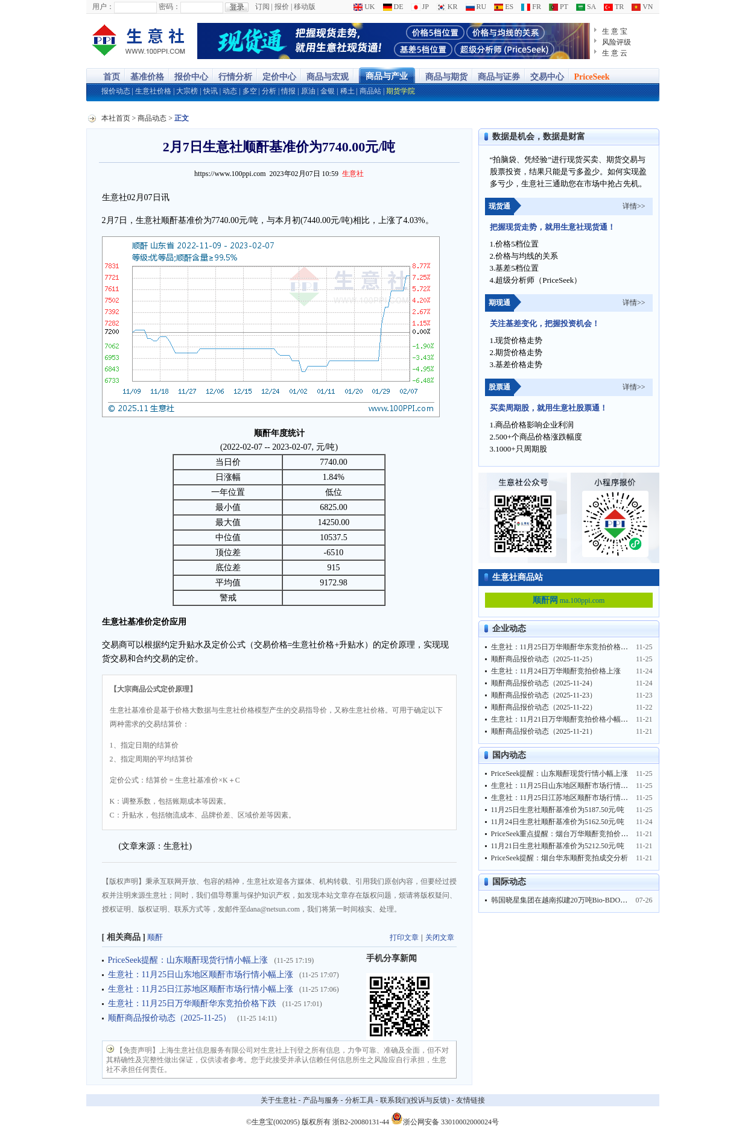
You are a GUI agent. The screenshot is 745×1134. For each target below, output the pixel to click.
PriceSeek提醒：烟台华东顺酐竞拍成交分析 (560, 858)
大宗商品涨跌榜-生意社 (139, 41)
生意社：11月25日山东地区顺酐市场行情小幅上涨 (200, 974)
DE (393, 6)
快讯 (210, 91)
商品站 (370, 91)
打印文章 (404, 937)
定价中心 (279, 76)
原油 (308, 91)
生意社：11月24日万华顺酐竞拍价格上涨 (556, 671)
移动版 (304, 6)
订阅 (262, 6)
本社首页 (115, 118)
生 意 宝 (615, 31)
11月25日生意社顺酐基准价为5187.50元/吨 (558, 809)
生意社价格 (153, 91)
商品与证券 (499, 76)
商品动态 (152, 118)
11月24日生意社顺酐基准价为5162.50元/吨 (558, 821)
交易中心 (547, 76)
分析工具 (359, 1100)
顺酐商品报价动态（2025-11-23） (544, 695)
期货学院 (400, 91)
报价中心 (191, 76)
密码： (169, 6)
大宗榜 (187, 91)
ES (503, 6)
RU (476, 6)
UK (364, 6)
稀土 (347, 91)
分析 (269, 91)
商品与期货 (446, 76)
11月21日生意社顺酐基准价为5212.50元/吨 (558, 846)
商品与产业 (387, 76)
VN (642, 6)
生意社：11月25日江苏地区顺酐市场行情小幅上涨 (200, 989)
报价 (281, 6)
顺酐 (155, 937)
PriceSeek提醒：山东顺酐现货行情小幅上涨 (188, 960)
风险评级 (616, 42)
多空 (250, 91)
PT (558, 6)
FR (531, 6)
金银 (327, 91)
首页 (111, 76)
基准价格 (147, 76)
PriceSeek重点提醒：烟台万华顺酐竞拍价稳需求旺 (570, 834)
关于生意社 (279, 1100)
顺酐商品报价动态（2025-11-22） (544, 707)
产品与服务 (321, 1100)
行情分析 (235, 76)
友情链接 (470, 1100)
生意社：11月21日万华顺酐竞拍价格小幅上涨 (563, 719)
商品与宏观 (327, 76)
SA (586, 6)
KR (447, 6)
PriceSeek (592, 76)
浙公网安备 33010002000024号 (445, 1118)
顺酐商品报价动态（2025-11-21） (544, 731)
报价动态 (115, 91)
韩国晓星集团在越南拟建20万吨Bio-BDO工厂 (563, 900)
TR (614, 6)
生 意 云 (615, 53)
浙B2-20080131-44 (360, 1122)
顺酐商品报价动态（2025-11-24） (544, 683)
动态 (230, 91)
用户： (103, 6)
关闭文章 (439, 937)
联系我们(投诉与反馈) (415, 1100)
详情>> (634, 206)
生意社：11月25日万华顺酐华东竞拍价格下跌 (192, 1003)
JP (420, 6)
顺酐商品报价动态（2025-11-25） (170, 1017)
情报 (288, 91)
